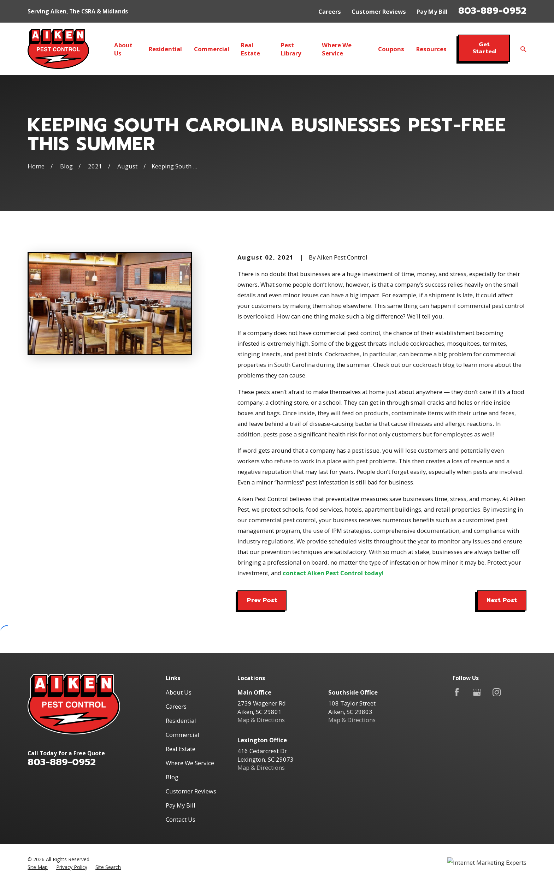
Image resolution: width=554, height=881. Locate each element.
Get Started (484, 48)
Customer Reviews (379, 11)
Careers (329, 11)
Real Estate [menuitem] (250, 49)
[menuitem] (38, 867)
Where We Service (190, 763)
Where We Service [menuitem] (337, 49)
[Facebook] (457, 692)
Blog (172, 777)
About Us (178, 692)
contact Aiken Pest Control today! (333, 573)
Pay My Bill (432, 11)
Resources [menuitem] (431, 49)
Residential (181, 720)
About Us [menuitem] (123, 49)
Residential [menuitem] (165, 49)
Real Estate (180, 749)
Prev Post (262, 600)
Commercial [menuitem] (211, 49)
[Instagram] (497, 692)
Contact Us (180, 819)
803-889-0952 (492, 11)
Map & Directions (261, 720)
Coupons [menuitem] (391, 49)
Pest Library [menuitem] (291, 49)
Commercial (182, 735)
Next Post (502, 600)
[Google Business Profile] (477, 692)
